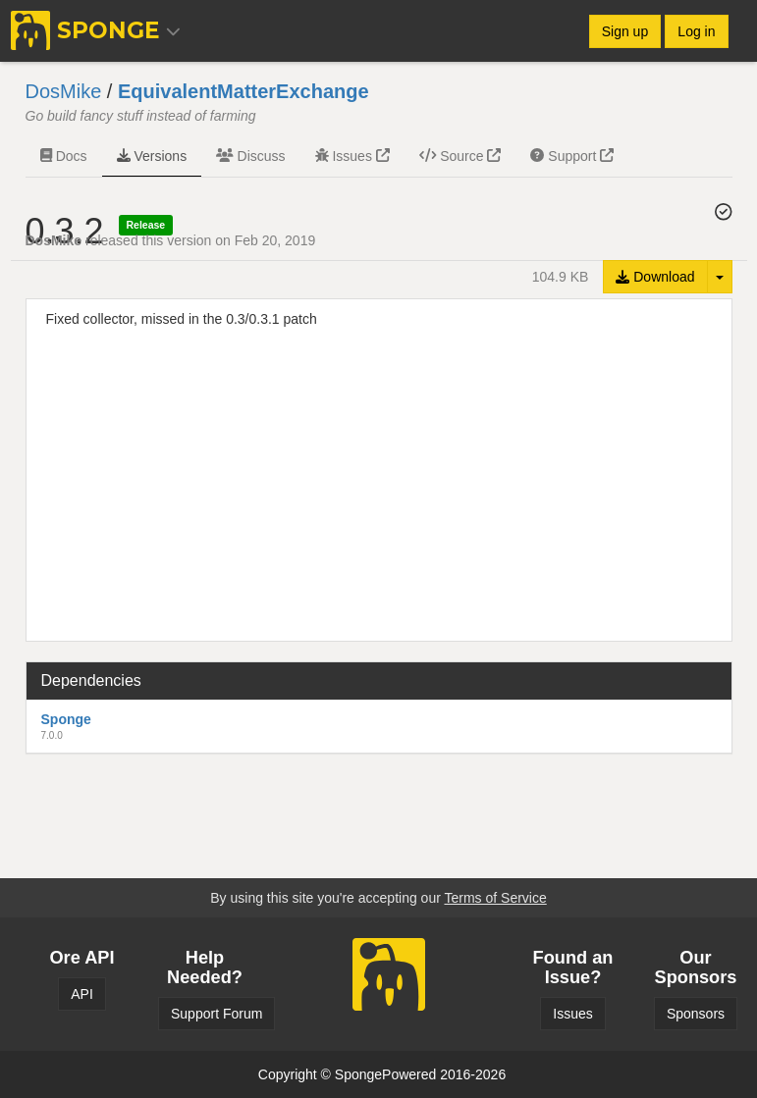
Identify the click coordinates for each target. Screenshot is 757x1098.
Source (460, 156)
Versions (152, 156)
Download (655, 277)
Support (572, 156)
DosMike (64, 91)
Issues (352, 156)
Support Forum (216, 1013)
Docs (63, 156)
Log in (696, 31)
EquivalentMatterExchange (243, 91)
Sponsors (696, 1013)
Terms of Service (495, 898)
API (82, 994)
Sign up (625, 31)
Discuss (250, 156)
